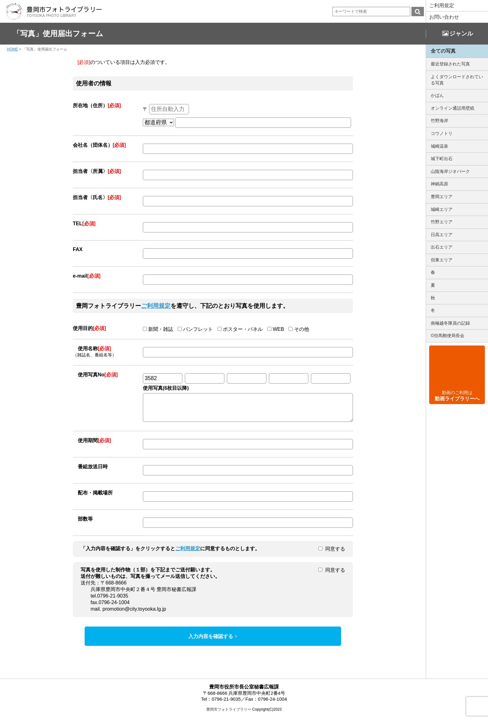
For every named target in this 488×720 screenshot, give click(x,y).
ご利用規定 (441, 5)
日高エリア (442, 234)
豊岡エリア (442, 196)
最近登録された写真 (450, 63)
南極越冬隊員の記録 (450, 323)
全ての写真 (443, 51)
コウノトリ (442, 133)
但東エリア (442, 259)
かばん (437, 95)
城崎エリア (442, 209)
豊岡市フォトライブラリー (228, 714)
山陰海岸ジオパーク (450, 171)
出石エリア (442, 247)
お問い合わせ (444, 17)
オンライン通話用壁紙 (452, 108)
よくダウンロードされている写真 (457, 79)
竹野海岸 (439, 120)
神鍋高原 (439, 183)
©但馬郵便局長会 (447, 335)
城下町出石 (442, 158)
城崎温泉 (439, 146)
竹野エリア (442, 221)
